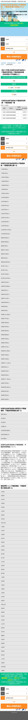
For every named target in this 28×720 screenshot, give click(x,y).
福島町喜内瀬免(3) (5, 286)
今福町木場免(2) (5, 177)
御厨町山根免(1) (5, 399)
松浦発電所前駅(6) (5, 430)
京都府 (2, 589)
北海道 (2, 491)
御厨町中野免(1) (5, 383)
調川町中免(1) (4, 270)
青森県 (2, 495)
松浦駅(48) (3, 426)
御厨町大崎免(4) (5, 338)
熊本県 (2, 655)
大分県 (2, 659)
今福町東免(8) (4, 189)
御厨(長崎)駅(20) (5, 434)
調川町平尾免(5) (5, 274)
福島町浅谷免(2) (5, 282)
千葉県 (2, 526)
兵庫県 (2, 592)
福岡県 (2, 643)
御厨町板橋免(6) (5, 334)
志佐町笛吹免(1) (5, 225)
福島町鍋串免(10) (5, 302)
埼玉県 (2, 530)
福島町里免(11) (5, 290)
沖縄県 (2, 670)
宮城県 (2, 503)
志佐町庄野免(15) (5, 213)
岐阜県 (2, 573)
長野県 (2, 550)
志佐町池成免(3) (5, 197)
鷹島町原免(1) (4, 258)
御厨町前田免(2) (5, 395)
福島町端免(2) (4, 306)
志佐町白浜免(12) (5, 217)
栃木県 (2, 538)
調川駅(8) (3, 422)
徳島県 (2, 627)
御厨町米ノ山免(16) (6, 363)
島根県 (2, 612)
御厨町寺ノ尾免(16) (6, 379)
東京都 (2, 519)
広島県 (2, 620)
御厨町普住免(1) (5, 391)
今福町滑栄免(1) (5, 185)
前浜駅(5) (3, 418)
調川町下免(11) (5, 266)
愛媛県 (2, 635)
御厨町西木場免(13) (6, 387)
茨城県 (2, 534)
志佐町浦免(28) (5, 201)
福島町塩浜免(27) (5, 294)
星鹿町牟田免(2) (5, 326)
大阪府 (2, 585)
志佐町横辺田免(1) (5, 233)
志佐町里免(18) (5, 209)
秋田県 (2, 507)
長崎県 (2, 651)
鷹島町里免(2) (4, 246)
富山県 (2, 557)
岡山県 (2, 616)
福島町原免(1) (4, 310)
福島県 (2, 515)
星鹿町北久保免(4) (5, 314)
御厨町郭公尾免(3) (5, 350)
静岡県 (2, 581)
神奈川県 (3, 522)
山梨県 (2, 546)
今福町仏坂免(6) (5, 193)
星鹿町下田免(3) (5, 318)
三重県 (2, 577)
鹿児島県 (3, 666)
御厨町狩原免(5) (5, 342)
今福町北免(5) (4, 173)
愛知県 (2, 569)
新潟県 (2, 554)
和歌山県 (3, 604)
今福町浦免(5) (4, 169)
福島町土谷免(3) (5, 298)
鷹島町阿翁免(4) (5, 237)
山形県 (2, 511)
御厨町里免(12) (5, 367)
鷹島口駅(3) (4, 414)
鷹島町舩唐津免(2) (5, 262)
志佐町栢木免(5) (5, 205)
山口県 (2, 624)
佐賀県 (2, 647)
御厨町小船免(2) (5, 359)
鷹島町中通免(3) (5, 254)
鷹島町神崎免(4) (5, 241)
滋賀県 (2, 600)
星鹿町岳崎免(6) (5, 322)
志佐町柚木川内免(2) (6, 229)
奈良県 (2, 596)
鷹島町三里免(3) (5, 250)
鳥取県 (2, 608)
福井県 (2, 565)
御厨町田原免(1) (5, 375)
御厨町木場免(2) (5, 355)
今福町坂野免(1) (5, 181)
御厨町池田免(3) (5, 330)
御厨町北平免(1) (5, 346)
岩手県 (2, 499)
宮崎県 (2, 662)
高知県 (2, 639)
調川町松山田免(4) (5, 278)
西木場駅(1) (4, 438)
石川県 (2, 561)
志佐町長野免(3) (5, 221)
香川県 (2, 631)
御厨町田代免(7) (5, 371)
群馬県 (2, 542)
